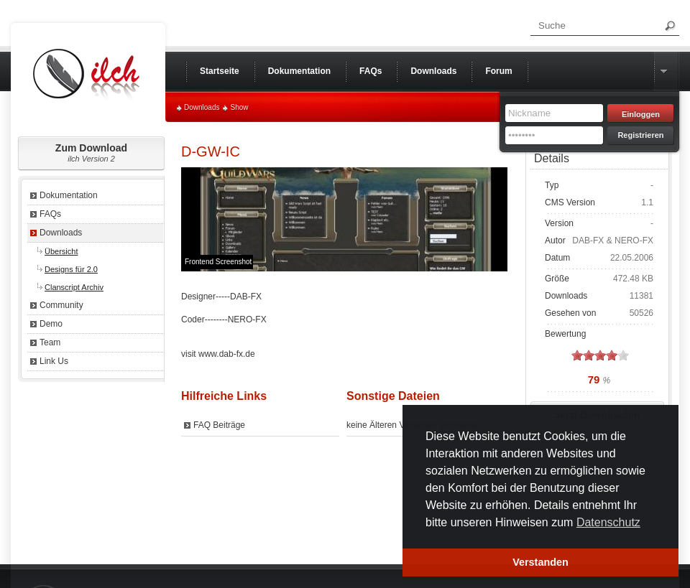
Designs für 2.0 (71, 269)
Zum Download (91, 152)
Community (61, 305)
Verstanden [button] (540, 562)
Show (239, 107)
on (577, 355)
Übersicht (61, 251)
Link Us (54, 361)
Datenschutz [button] (608, 522)
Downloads (201, 107)
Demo (51, 324)
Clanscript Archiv (74, 287)
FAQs (50, 214)
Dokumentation (69, 195)
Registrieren (640, 135)
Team (50, 342)
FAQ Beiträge (219, 425)
